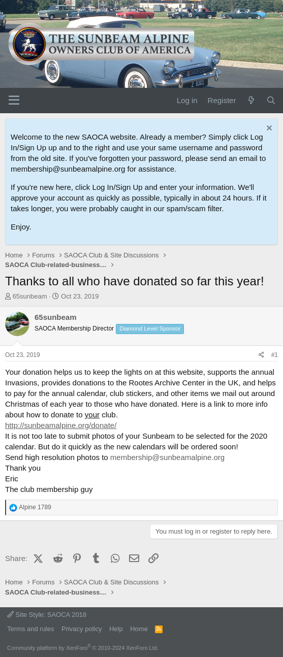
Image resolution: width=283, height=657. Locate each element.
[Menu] (14, 100)
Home (139, 629)
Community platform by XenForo (83, 648)
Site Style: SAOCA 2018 (46, 614)
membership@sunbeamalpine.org (167, 457)
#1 (274, 354)
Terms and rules (30, 629)
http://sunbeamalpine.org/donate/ (60, 425)
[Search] (271, 100)
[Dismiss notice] (268, 129)
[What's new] (251, 100)
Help (116, 629)
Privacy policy (81, 629)
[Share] (261, 355)
